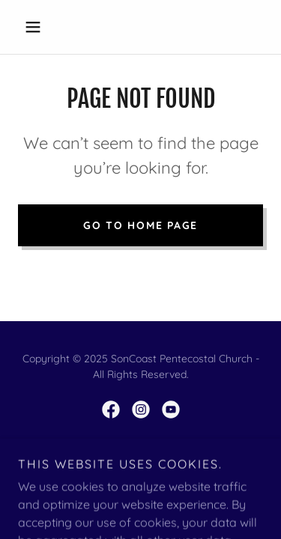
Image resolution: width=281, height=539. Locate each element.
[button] (36, 27)
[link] (111, 409)
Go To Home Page (140, 225)
